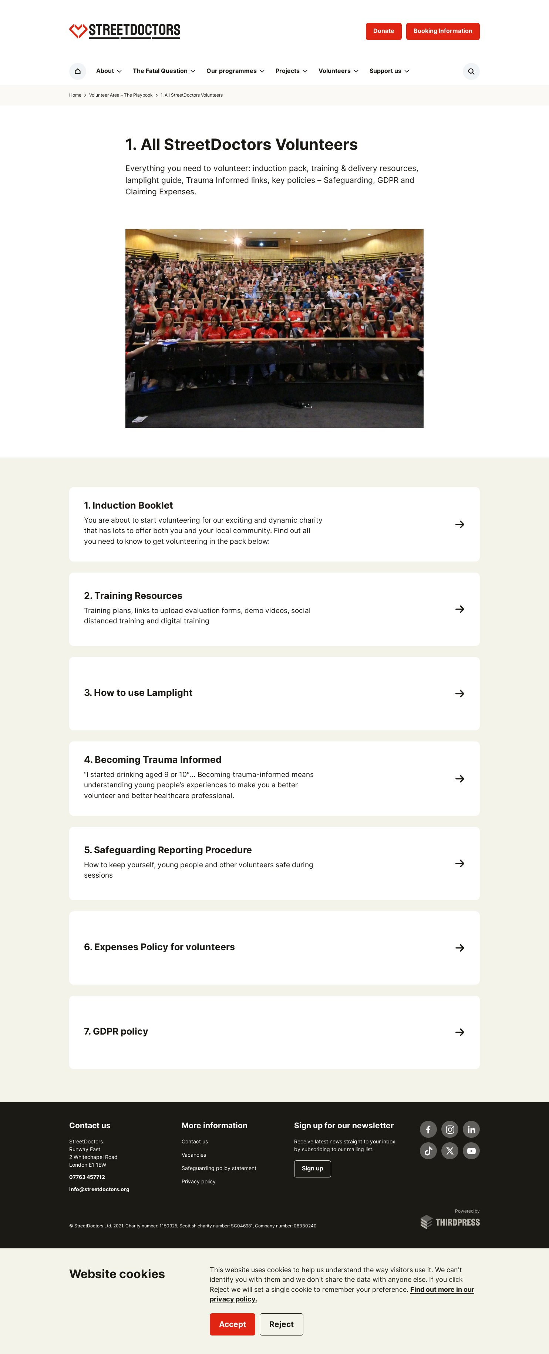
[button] (108, 71)
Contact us (195, 1141)
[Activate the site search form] (471, 71)
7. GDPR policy (116, 1031)
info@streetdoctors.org (99, 1189)
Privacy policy (199, 1181)
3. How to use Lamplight (138, 692)
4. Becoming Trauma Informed (153, 759)
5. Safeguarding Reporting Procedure (168, 849)
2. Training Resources (133, 595)
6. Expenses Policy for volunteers (159, 946)
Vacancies (194, 1154)
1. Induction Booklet (128, 505)
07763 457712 (87, 1177)
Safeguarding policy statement (219, 1168)
